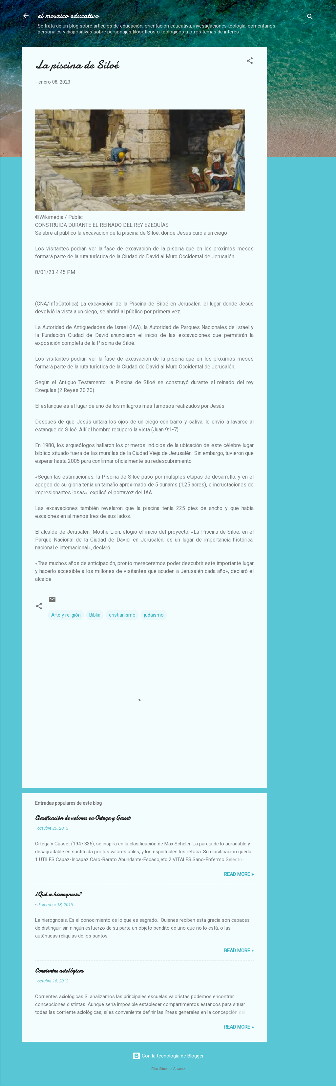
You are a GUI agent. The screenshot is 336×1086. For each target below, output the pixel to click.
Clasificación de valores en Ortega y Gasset (82, 818)
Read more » (239, 874)
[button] (250, 62)
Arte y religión (66, 615)
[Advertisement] (304, 145)
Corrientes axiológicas (59, 971)
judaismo (154, 615)
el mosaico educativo (68, 15)
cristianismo (122, 615)
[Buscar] (310, 18)
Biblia (94, 615)
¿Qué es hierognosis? (58, 894)
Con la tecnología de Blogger (168, 1056)
